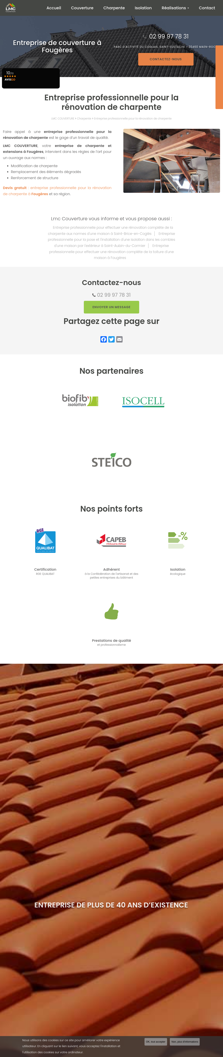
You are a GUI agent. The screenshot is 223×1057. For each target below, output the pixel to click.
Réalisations (176, 8)
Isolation (145, 8)
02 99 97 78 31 (114, 295)
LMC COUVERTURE (62, 118)
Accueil (58, 8)
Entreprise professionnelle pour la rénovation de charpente (133, 118)
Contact (207, 8)
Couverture (86, 8)
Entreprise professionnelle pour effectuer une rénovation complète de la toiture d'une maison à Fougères (111, 251)
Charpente (117, 8)
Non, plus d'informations (184, 1041)
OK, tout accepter (155, 1041)
